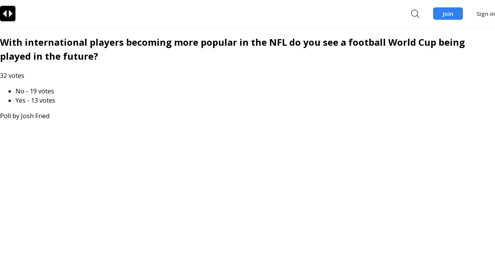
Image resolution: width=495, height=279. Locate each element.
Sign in (485, 13)
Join (448, 13)
